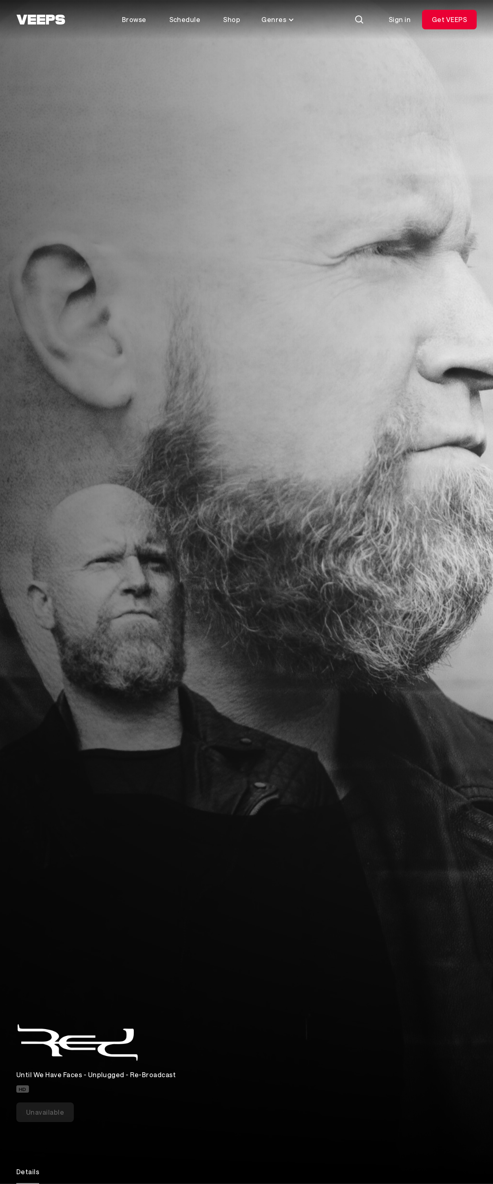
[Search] (359, 19)
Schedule (185, 19)
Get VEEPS (449, 19)
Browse (134, 19)
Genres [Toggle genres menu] (277, 19)
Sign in (400, 19)
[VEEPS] (40, 19)
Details (27, 1171)
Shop (231, 19)
